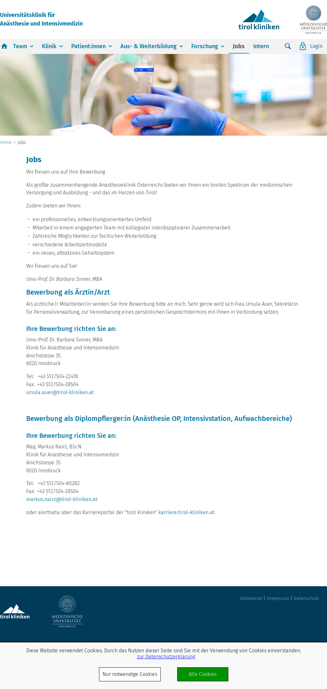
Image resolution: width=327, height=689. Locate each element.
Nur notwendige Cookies (130, 674)
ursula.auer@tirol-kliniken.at (60, 392)
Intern (261, 46)
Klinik (49, 46)
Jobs (239, 46)
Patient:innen (88, 46)
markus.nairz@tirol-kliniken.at (61, 499)
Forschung (204, 46)
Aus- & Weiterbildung (148, 46)
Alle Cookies (203, 674)
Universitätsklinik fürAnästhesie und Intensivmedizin (41, 19)
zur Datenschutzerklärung (166, 657)
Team (20, 46)
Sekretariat (251, 598)
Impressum (278, 598)
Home (6, 142)
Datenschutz (306, 598)
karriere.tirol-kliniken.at (186, 512)
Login (316, 46)
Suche (288, 46)
